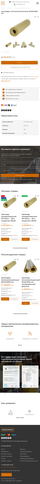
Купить (5, 239)
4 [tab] (17, 313)
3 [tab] (16, 313)
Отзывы (3, 458)
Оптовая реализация (26, 451)
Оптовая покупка (8, 72)
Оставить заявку (20, 175)
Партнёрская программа (27, 458)
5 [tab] (19, 313)
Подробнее (14, 239)
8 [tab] (23, 313)
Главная (3, 8)
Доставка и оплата (6, 454)
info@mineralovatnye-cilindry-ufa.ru (20, 2)
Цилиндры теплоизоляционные (22, 8)
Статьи (3, 449)
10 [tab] (26, 313)
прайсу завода (34, 76)
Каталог (10, 8)
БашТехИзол (7, 430)
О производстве (24, 456)
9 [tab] (25, 313)
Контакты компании (6, 456)
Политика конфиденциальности (29, 461)
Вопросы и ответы (6, 461)
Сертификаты (5, 451)
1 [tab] (13, 313)
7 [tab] (22, 313)
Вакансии (22, 449)
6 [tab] (20, 313)
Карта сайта (23, 454)
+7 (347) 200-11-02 (20, 4)
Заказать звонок (6, 474)
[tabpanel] (10, 335)
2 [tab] (14, 313)
